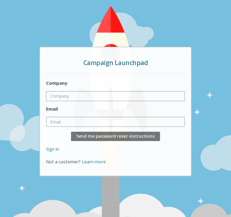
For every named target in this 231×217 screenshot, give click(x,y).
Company (56, 83)
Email (52, 109)
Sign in (52, 149)
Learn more (94, 162)
